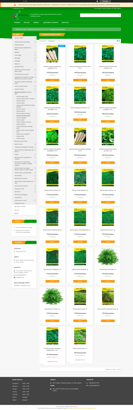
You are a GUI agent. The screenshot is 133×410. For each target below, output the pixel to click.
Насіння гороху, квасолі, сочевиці (25, 98)
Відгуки (17, 213)
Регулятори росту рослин (21, 74)
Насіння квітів (20, 136)
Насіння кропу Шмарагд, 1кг (80, 269)
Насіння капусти (20, 124)
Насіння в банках (19, 89)
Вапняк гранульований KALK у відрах (23, 48)
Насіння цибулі (20, 120)
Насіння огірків (20, 103)
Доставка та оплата (50, 22)
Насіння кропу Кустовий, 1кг (108, 269)
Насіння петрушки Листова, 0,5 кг (80, 107)
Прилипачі (17, 191)
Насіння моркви (20, 101)
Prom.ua (75, 406)
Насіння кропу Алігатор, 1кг (52, 190)
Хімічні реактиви (19, 44)
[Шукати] (119, 15)
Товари (35, 22)
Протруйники (18, 175)
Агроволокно (18, 197)
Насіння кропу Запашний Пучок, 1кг (107, 309)
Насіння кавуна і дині (22, 96)
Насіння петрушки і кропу (23, 115)
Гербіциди (17, 61)
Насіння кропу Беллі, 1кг (80, 348)
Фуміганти (17, 64)
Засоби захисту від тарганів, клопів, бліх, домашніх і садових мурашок (23, 163)
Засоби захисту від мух (21, 178)
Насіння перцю (20, 138)
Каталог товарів (19, 37)
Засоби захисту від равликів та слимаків (23, 158)
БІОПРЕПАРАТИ (19, 66)
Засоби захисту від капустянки (23, 172)
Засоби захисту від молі (21, 186)
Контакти (65, 22)
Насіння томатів (20, 109)
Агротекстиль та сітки (20, 200)
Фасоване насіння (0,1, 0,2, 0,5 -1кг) (38, 29)
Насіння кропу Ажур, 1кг (80, 309)
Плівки (16, 154)
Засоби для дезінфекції (21, 194)
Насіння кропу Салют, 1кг (107, 230)
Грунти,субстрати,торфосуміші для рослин (24, 150)
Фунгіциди (17, 58)
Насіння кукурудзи (21, 117)
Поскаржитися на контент (74, 408)
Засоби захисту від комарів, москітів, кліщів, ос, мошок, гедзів (24, 168)
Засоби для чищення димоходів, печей (23, 82)
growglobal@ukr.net (21, 275)
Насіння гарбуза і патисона (23, 122)
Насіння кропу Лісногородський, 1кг (80, 230)
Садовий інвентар (19, 203)
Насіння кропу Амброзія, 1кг (80, 190)
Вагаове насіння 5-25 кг (21, 141)
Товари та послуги (21, 29)
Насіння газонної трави (21, 86)
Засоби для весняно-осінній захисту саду (22, 70)
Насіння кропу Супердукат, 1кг (52, 269)
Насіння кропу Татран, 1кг (52, 309)
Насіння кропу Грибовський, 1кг (52, 230)
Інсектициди (18, 55)
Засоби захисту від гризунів (22, 42)
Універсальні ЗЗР (19, 188)
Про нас (27, 22)
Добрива (17, 52)
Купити (52, 80)
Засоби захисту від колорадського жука (24, 182)
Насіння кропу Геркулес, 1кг (108, 190)
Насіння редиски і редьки (23, 113)
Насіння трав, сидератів (22, 134)
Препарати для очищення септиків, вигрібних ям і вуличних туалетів (24, 77)
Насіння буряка (20, 111)
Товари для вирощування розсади (24, 147)
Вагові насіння (18, 144)
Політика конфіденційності (88, 408)
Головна (17, 22)
